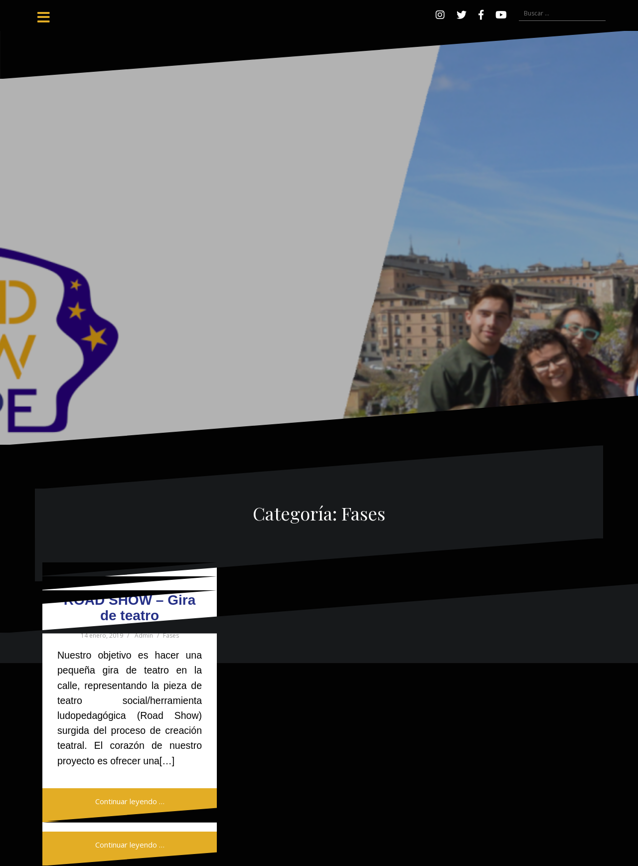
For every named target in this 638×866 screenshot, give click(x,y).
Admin (144, 635)
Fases (171, 635)
